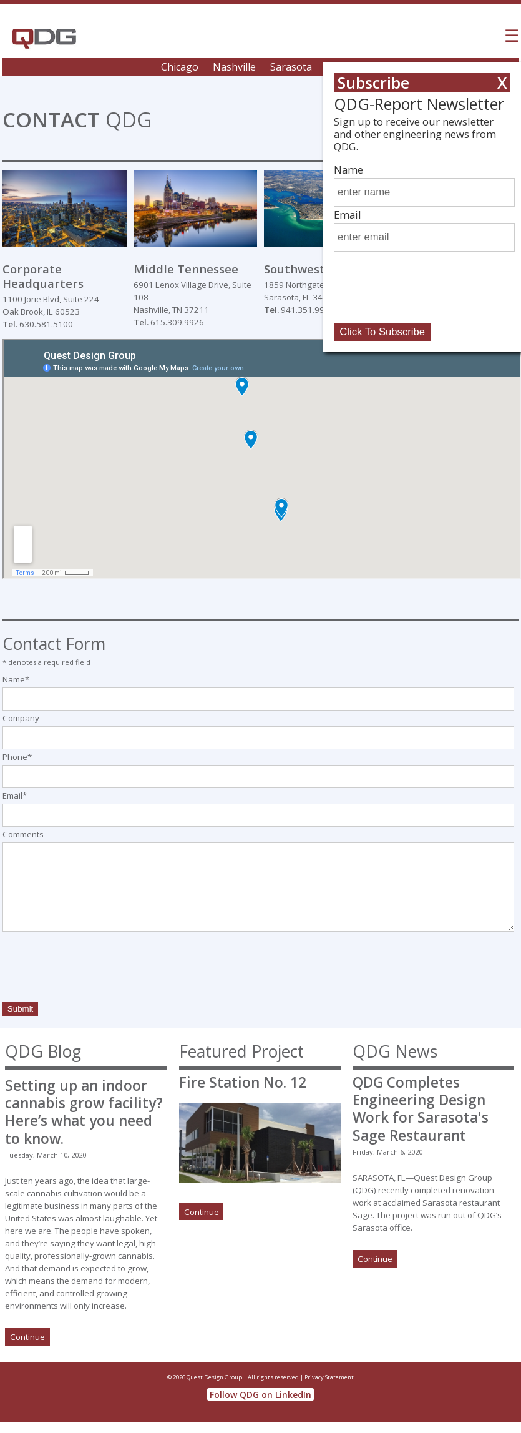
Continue (27, 1336)
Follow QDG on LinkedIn (260, 1395)
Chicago (179, 67)
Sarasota (291, 67)
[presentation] (97, 969)
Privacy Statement (329, 1377)
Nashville (234, 67)
